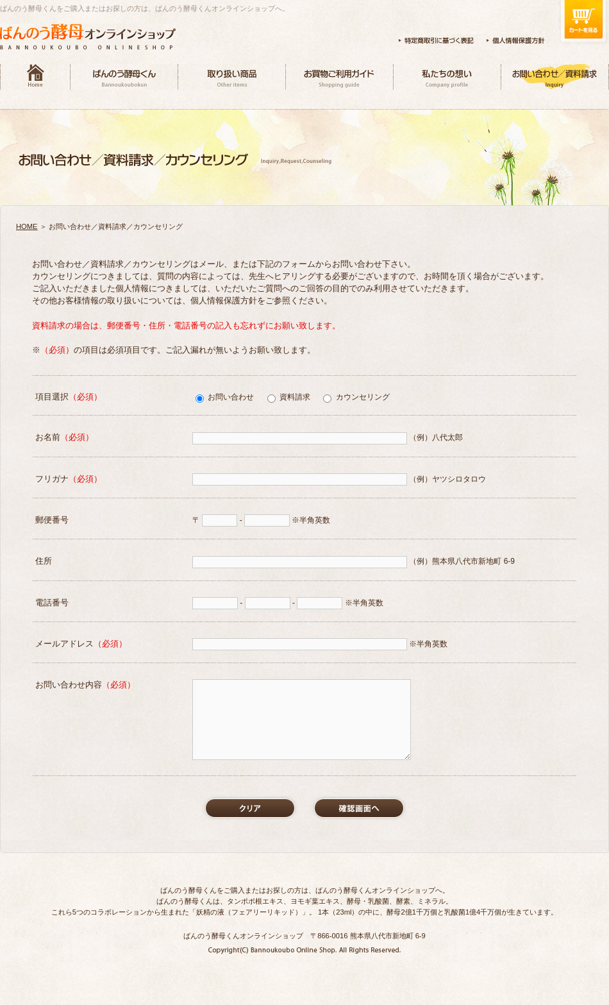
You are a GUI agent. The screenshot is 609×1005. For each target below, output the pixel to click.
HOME (27, 226)
